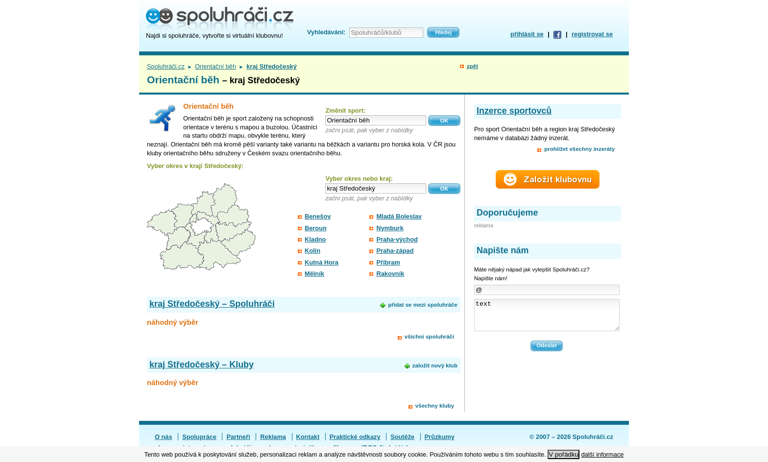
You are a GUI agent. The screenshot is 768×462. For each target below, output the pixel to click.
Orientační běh (215, 66)
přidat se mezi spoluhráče (422, 305)
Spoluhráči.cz (166, 66)
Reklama (273, 436)
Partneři (238, 436)
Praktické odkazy (355, 436)
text (547, 318)
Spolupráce (199, 436)
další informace (602, 454)
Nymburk (389, 228)
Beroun (316, 228)
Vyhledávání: (326, 32)
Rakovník (390, 273)
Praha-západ (394, 250)
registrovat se (592, 34)
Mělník (314, 273)
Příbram (388, 262)
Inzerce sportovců (514, 111)
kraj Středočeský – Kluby (201, 364)
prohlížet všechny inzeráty (579, 149)
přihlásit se (527, 34)
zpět (472, 66)
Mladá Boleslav (398, 216)
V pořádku (563, 454)
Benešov (318, 216)
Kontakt (308, 436)
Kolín (312, 250)
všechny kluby (434, 406)
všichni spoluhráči (429, 337)
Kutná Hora (321, 262)
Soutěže (402, 436)
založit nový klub (434, 365)
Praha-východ (397, 239)
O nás (163, 436)
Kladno (315, 239)
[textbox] (375, 120)
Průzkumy (440, 436)
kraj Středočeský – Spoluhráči (212, 304)
